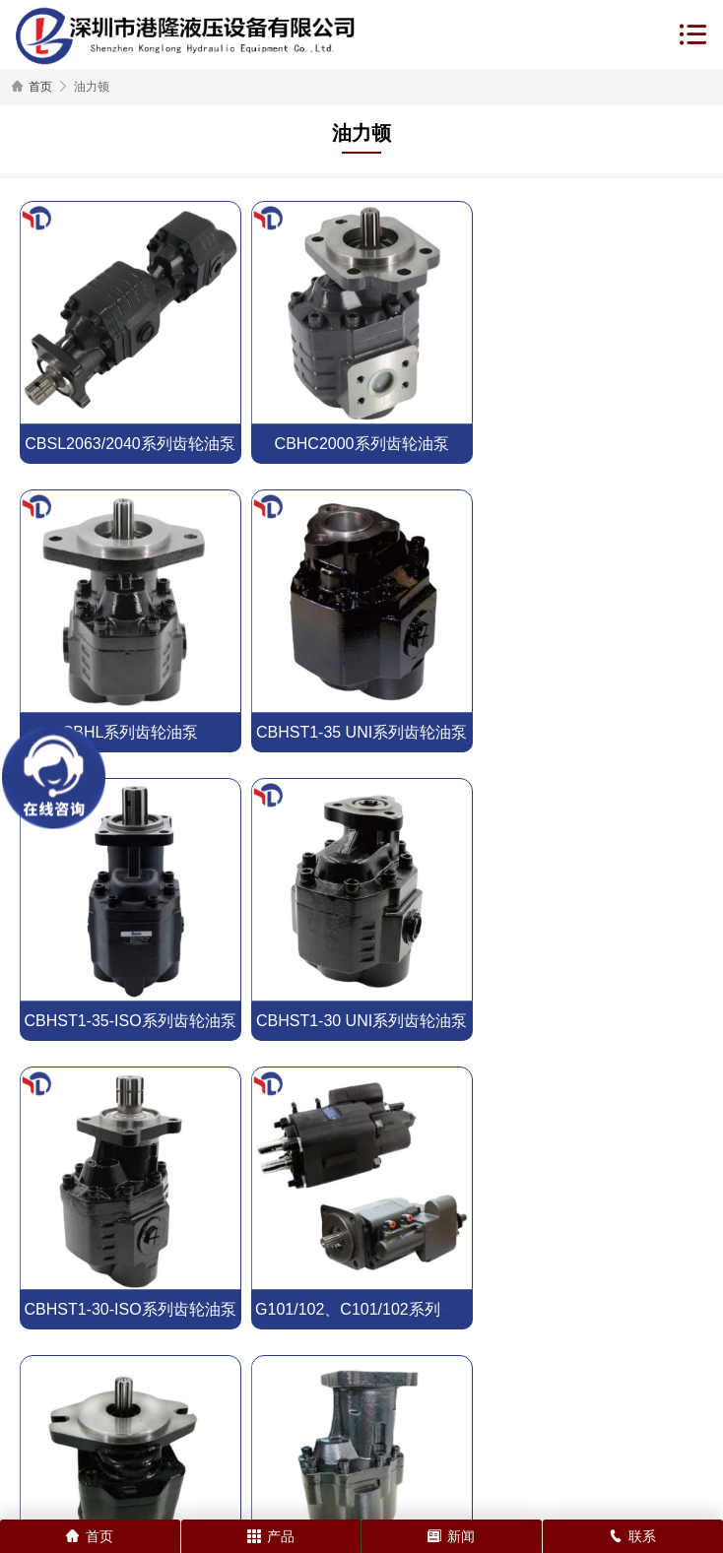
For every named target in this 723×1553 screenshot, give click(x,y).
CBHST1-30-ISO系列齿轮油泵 (129, 1020)
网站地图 (269, 1498)
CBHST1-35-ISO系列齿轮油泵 (361, 732)
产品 (271, 1536)
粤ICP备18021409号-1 (568, 1479)
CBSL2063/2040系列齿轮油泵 (129, 443)
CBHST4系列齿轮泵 (361, 1309)
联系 (632, 1536)
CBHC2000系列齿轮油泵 (361, 443)
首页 (40, 87)
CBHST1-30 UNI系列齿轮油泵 (593, 732)
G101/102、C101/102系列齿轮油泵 (379, 1020)
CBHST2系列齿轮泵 (592, 1309)
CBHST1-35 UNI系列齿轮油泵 (130, 732)
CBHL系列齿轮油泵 (593, 443)
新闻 (451, 1536)
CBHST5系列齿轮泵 (129, 1309)
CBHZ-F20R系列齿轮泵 (593, 1020)
